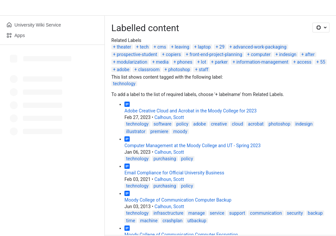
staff (203, 69)
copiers (173, 54)
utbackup (196, 220)
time (130, 220)
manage (196, 213)
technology (124, 83)
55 (322, 62)
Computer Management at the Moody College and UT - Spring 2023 (192, 145)
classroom (149, 69)
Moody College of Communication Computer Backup (178, 200)
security (295, 213)
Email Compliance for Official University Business (174, 172)
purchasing (165, 158)
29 (222, 46)
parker (221, 62)
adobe (123, 69)
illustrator (135, 131)
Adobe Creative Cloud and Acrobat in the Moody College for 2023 (190, 110)
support (237, 213)
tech (144, 46)
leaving (182, 46)
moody (180, 131)
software (163, 124)
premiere (159, 131)
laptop (204, 46)
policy (182, 124)
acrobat (256, 124)
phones (184, 62)
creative (219, 124)
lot (203, 62)
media (162, 62)
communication (266, 213)
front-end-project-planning (216, 54)
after (309, 54)
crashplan (172, 220)
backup (315, 213)
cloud (237, 124)
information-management (262, 62)
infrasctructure (168, 213)
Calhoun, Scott (169, 117)
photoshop (179, 69)
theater (124, 46)
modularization (132, 62)
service (217, 213)
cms (161, 46)
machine (149, 220)
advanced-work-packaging (260, 46)
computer (261, 54)
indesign (287, 54)
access (304, 62)
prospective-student (137, 54)
